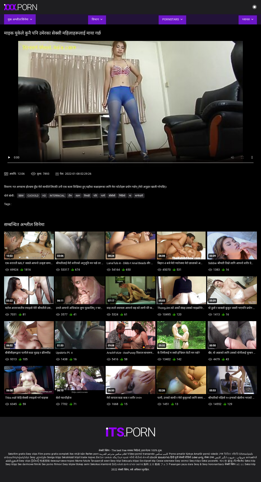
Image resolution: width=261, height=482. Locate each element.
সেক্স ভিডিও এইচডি (229, 453)
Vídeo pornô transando (141, 453)
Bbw (21, 195)
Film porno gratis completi (53, 453)
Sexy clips (32, 453)
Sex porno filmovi (52, 464)
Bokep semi (83, 464)
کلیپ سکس (161, 453)
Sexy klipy (195, 460)
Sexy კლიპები (38, 457)
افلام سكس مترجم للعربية (113, 453)
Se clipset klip (148, 460)
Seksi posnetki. (210, 460)
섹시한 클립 (226, 460)
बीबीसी (112, 195)
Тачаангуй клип (101, 460)
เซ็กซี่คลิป (238, 460)
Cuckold (33, 195)
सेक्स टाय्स (209, 457)
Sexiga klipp (54, 457)
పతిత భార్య (198, 457)
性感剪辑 (45, 460)
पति (95, 195)
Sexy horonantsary (213, 464)
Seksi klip (250, 460)
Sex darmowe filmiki (29, 464)
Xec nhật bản (77, 453)
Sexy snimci (182, 460)
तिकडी (87, 195)
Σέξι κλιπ (118, 464)
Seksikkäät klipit (71, 457)
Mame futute (82, 460)
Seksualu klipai (131, 460)
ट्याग (78, 195)
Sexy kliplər (69, 464)
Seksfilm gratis (16, 453)
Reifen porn (92, 453)
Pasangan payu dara (181, 464)
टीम (70, 195)
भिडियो (122, 195)
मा (130, 195)
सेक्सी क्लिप (230, 464)
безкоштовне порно (63, 460)
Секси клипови (165, 460)
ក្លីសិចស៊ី (35, 460)
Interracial (57, 195)
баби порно (88, 457)
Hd (44, 195)
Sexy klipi (116, 460)
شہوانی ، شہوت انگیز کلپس (230, 457)
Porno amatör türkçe (181, 453)
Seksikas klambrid (101, 464)
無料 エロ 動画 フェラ (156, 464)
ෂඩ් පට (240, 464)
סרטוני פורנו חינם (133, 464)
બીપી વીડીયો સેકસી (139, 457)
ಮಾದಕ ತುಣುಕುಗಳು (160, 457)
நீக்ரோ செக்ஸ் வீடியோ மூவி (112, 457)
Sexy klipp (12, 464)
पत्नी (103, 195)
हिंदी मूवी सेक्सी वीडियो (180, 457)
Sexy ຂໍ (198, 464)
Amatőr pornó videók (206, 453)
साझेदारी (139, 195)
